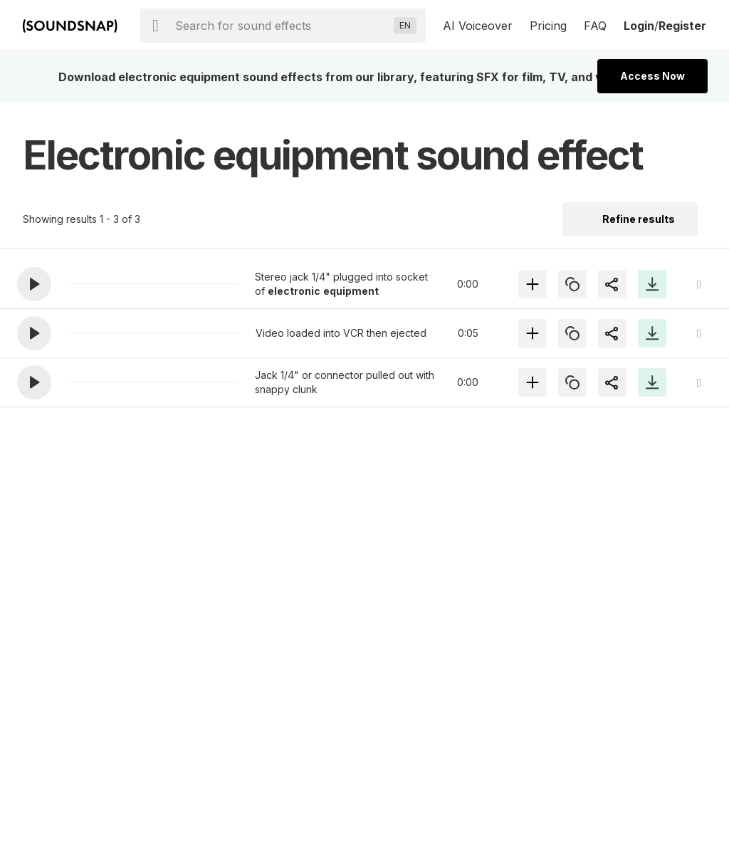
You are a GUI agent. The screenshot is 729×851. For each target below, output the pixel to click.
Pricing (548, 26)
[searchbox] (281, 25)
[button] (34, 284)
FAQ (595, 26)
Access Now (652, 76)
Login (639, 26)
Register (682, 26)
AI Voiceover (478, 26)
